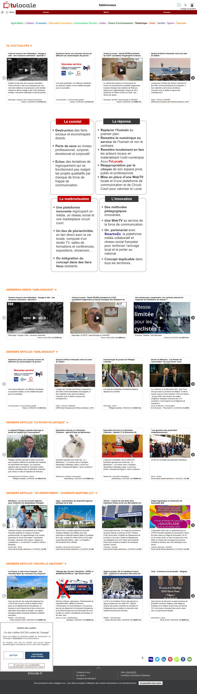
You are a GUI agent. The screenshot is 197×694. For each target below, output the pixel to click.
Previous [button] (4, 78)
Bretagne (70, 620)
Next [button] (193, 78)
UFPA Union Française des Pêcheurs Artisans (167, 102)
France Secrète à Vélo (113, 620)
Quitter (13, 655)
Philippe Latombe (115, 408)
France (23, 102)
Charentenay (68, 478)
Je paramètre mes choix (150, 683)
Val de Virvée (164, 620)
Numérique (141, 23)
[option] (27, 77)
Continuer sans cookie (37, 655)
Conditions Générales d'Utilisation (135, 675)
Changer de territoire (188, 9)
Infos (128, 672)
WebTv (106, 12)
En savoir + (81, 675)
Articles (46, 12)
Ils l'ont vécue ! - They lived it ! (162, 408)
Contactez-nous (83, 672)
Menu (12, 12)
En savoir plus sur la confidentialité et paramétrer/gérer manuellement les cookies (27, 666)
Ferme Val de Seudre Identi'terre (162, 478)
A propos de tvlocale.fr (86, 678)
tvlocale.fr (35, 673)
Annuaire (166, 12)
